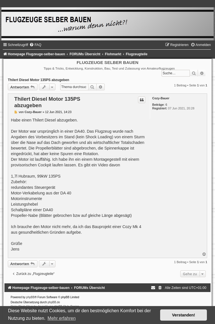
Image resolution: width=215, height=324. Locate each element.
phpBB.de (54, 302)
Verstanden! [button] (183, 315)
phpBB (30, 297)
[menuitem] (35, 45)
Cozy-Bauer (160, 98)
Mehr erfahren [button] (62, 318)
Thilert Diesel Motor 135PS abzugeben (38, 80)
